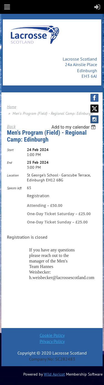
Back (11, 126)
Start (10, 150)
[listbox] (74, 127)
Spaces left (14, 188)
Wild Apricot (54, 374)
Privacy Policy (52, 341)
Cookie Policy (52, 335)
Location (13, 175)
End (9, 162)
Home (11, 106)
